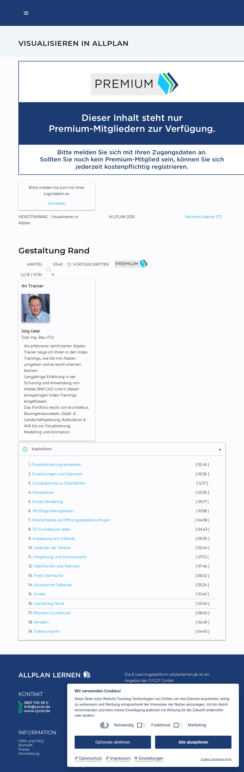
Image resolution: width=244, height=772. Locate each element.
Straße (39, 594)
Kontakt (25, 745)
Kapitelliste (37, 449)
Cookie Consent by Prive (216, 759)
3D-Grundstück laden (51, 529)
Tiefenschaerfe (47, 631)
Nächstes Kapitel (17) (203, 217)
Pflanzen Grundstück (52, 613)
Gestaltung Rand (49, 603)
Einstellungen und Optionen (57, 474)
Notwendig (124, 725)
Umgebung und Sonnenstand (59, 557)
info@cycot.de (37, 706)
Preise (23, 749)
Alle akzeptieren (193, 742)
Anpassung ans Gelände (53, 538)
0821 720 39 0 (36, 702)
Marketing (197, 725)
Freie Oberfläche (48, 575)
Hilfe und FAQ (30, 741)
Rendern (41, 622)
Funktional (160, 725)
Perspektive (42, 492)
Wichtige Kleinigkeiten (53, 511)
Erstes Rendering (47, 501)
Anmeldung (29, 753)
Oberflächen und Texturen (56, 566)
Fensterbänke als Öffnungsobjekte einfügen (71, 520)
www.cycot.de (37, 711)
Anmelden (57, 203)
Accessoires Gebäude (53, 585)
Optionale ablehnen (112, 742)
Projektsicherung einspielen (56, 464)
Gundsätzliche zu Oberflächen (59, 483)
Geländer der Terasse (52, 547)
